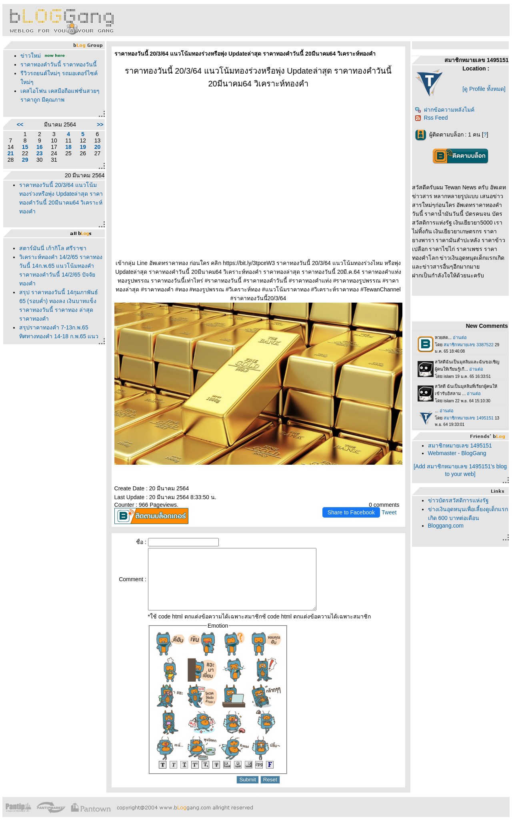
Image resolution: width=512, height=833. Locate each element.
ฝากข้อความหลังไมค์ (444, 109)
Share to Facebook (351, 512)
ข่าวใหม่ (30, 55)
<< (20, 124)
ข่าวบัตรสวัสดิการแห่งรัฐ (458, 500)
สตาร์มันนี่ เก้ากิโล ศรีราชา (52, 248)
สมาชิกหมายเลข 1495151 (460, 445)
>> (100, 124)
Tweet (389, 512)
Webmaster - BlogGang (457, 453)
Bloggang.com (446, 525)
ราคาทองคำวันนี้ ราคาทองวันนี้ (58, 64)
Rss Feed (431, 117)
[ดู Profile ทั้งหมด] (483, 89)
